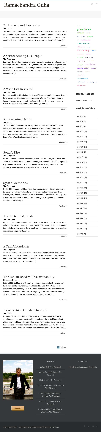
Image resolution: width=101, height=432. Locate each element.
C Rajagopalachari (80, 75)
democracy (83, 50)
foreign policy (80, 71)
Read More (62, 45)
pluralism (89, 33)
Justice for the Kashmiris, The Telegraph (50, 373)
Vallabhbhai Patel (80, 46)
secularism (91, 64)
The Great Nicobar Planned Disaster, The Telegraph (50, 394)
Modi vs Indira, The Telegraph (50, 380)
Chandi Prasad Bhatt (85, 40)
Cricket (88, 46)
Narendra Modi (82, 78)
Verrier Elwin (91, 61)
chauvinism (79, 25)
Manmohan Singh (89, 57)
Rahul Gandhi (80, 64)
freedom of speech (92, 82)
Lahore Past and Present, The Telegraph (50, 402)
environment (81, 82)
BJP (78, 40)
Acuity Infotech (54, 427)
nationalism (90, 36)
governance (84, 29)
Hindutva (88, 54)
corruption (80, 33)
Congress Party (81, 61)
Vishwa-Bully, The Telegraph (50, 367)
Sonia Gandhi (80, 57)
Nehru (94, 50)
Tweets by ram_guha (84, 100)
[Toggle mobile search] (92, 4)
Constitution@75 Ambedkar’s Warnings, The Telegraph (51, 410)
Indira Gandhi (81, 36)
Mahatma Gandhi (83, 43)
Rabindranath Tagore (81, 85)
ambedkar (93, 68)
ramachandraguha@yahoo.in (86, 367)
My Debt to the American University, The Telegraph (50, 386)
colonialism (87, 71)
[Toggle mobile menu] (97, 4)
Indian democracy (83, 68)
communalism (80, 54)
